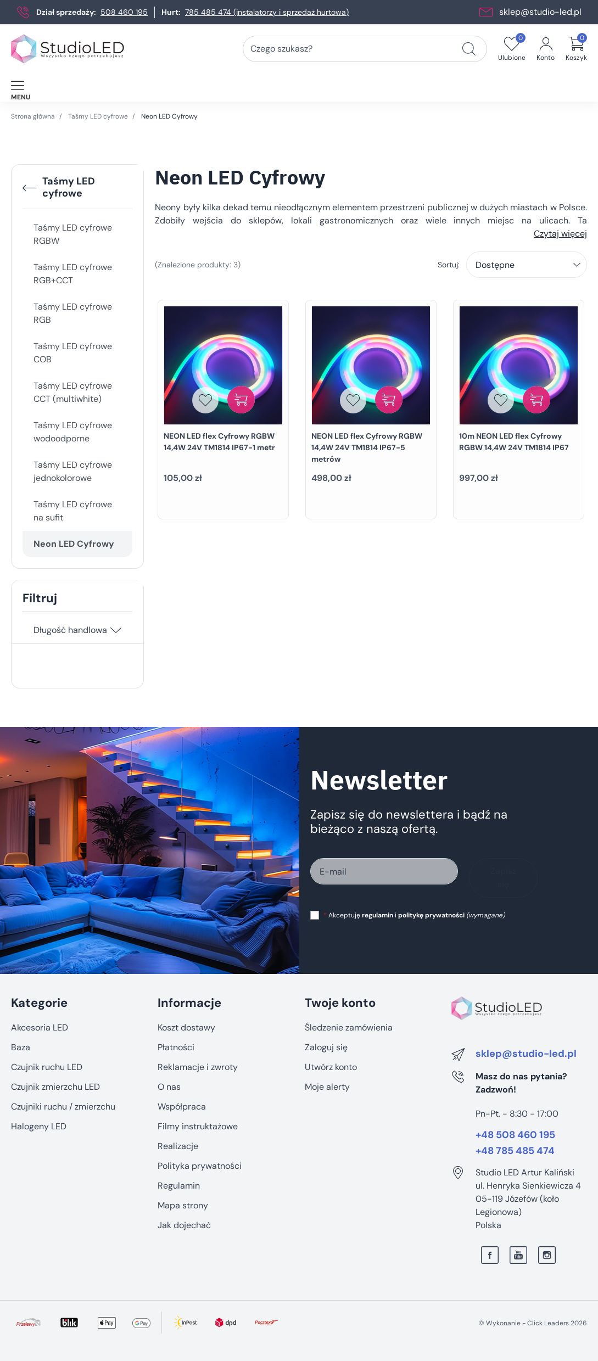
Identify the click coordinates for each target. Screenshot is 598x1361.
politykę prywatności (431, 915)
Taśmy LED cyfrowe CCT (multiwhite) (72, 392)
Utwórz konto (331, 1067)
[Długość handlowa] (115, 630)
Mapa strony (183, 1205)
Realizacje (178, 1146)
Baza (20, 1047)
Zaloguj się (326, 1047)
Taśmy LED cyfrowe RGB (72, 313)
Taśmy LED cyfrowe (98, 116)
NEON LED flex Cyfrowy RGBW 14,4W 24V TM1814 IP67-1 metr (219, 441)
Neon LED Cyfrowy (73, 544)
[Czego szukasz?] (469, 49)
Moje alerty (327, 1087)
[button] (576, 48)
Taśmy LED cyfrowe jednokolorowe (72, 471)
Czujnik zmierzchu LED (55, 1087)
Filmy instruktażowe (198, 1126)
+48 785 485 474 (515, 1151)
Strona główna (33, 116)
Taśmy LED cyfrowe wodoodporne (72, 431)
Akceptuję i (414, 915)
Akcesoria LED (39, 1027)
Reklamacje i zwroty (198, 1067)
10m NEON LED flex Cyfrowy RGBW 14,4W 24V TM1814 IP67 (514, 441)
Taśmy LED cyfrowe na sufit (72, 511)
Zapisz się (503, 877)
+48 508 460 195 (515, 1135)
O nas (169, 1087)
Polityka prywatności (200, 1166)
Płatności (176, 1047)
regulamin (377, 915)
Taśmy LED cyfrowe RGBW (72, 234)
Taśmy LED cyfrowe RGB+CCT (72, 273)
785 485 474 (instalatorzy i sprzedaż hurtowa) (267, 12)
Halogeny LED (38, 1126)
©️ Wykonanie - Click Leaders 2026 (533, 1323)
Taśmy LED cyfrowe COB (72, 352)
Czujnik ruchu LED (46, 1067)
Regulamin (179, 1185)
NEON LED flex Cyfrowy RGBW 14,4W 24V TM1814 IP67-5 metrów (366, 447)
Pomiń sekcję (37, 979)
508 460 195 (124, 12)
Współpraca (182, 1106)
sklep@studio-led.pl (540, 12)
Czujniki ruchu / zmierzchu (63, 1106)
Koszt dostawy (186, 1027)
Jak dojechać (184, 1225)
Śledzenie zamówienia (349, 1027)
